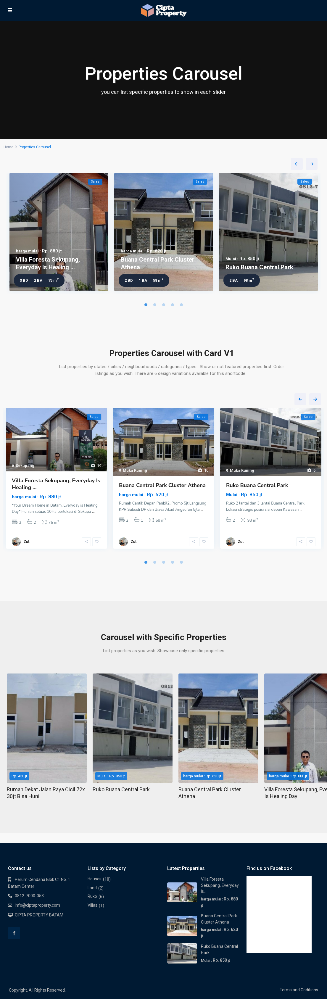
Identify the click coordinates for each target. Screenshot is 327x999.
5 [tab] (181, 305)
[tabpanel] (58, 233)
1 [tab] (146, 305)
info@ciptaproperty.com (37, 905)
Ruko (92, 896)
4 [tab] (172, 305)
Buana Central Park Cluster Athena (162, 485)
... (93, 511)
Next (312, 164)
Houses (95, 878)
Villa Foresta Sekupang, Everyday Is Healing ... (56, 484)
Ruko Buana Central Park (259, 267)
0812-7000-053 (29, 895)
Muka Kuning (135, 470)
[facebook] (14, 933)
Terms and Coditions (299, 989)
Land (92, 887)
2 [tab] (155, 305)
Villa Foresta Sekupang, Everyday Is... (220, 885)
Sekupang (25, 465)
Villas (92, 905)
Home (8, 147)
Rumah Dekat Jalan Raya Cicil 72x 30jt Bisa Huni (46, 792)
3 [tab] (164, 305)
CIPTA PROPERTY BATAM (39, 915)
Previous (297, 164)
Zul (26, 541)
